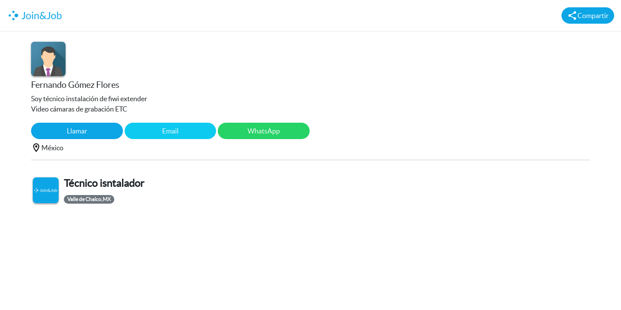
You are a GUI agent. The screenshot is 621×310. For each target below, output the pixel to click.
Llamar (77, 131)
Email (170, 131)
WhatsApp (264, 131)
